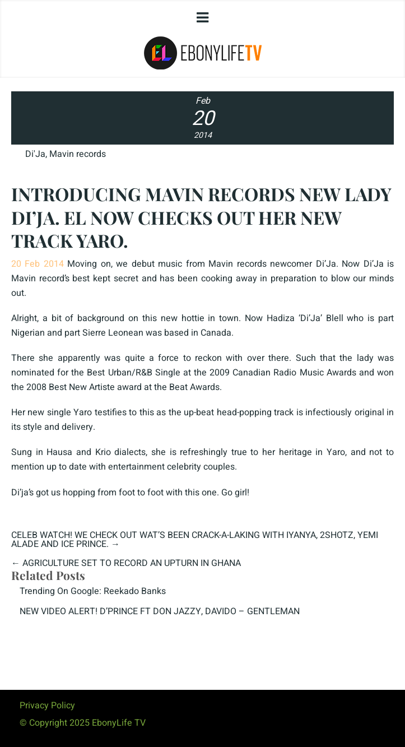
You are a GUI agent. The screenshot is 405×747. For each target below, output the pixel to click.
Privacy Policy (47, 705)
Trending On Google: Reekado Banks (93, 591)
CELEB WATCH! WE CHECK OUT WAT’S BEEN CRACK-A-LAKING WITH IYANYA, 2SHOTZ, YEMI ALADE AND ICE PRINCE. (194, 539)
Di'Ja (35, 154)
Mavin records (77, 154)
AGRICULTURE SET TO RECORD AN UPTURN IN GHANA (131, 563)
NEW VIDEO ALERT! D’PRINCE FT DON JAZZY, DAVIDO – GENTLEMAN (160, 611)
